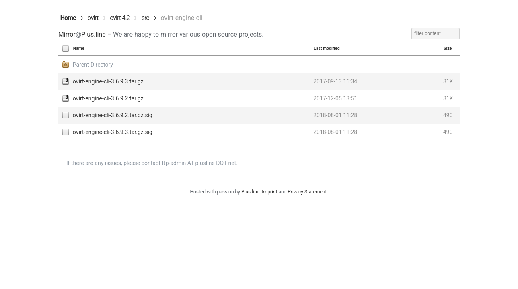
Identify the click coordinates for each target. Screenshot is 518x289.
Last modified (327, 48)
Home (68, 18)
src (145, 18)
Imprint (269, 192)
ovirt (93, 18)
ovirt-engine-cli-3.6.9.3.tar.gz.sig (112, 132)
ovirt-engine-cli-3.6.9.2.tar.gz (108, 98)
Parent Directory (93, 64)
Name (78, 48)
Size (448, 48)
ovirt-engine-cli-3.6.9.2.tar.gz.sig (112, 115)
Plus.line (93, 34)
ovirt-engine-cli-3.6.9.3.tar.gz (108, 81)
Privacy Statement (307, 192)
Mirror (67, 34)
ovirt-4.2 (120, 18)
